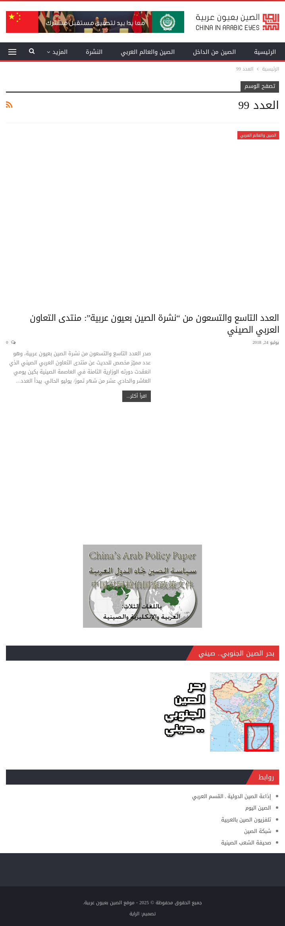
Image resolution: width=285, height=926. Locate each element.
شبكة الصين (257, 831)
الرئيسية (265, 51)
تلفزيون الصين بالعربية (246, 820)
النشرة (94, 51)
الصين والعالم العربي (148, 51)
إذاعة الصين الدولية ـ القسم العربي (231, 796)
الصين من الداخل (214, 51)
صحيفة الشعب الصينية (246, 843)
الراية (134, 913)
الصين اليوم (258, 808)
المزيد (59, 51)
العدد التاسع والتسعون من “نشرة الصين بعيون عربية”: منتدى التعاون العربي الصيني (154, 324)
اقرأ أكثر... (136, 396)
